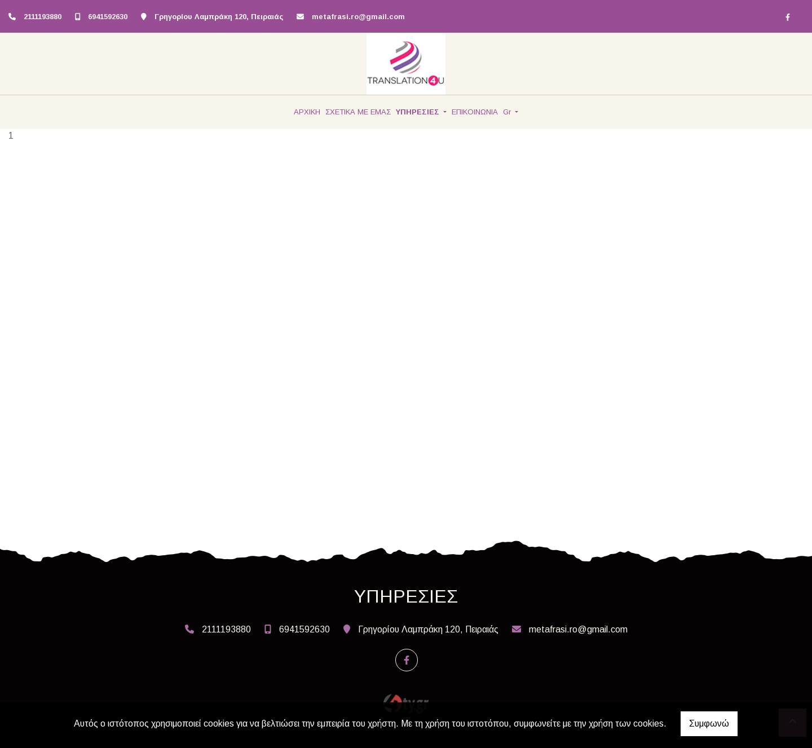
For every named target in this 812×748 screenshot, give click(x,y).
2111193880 (42, 16)
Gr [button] (508, 112)
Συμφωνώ (709, 723)
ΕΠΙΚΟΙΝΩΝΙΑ (475, 112)
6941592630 (107, 16)
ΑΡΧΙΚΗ (307, 112)
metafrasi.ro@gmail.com (358, 16)
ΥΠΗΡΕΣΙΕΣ (419, 112)
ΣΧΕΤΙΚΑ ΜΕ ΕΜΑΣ (358, 112)
